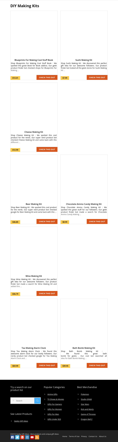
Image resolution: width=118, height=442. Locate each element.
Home (64, 436)
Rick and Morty (87, 409)
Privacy (84, 436)
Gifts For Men (53, 414)
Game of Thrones (88, 414)
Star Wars (85, 404)
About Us (102, 436)
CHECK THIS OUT (47, 77)
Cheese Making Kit (33, 132)
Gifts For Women (54, 409)
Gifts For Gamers (54, 404)
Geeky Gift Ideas (21, 421)
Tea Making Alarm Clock (34, 348)
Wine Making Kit (33, 276)
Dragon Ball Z (86, 419)
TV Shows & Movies (55, 399)
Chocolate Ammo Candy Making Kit (84, 204)
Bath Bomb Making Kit (84, 348)
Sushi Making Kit (83, 60)
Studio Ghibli (86, 399)
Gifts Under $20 (54, 419)
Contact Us (93, 436)
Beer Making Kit (34, 204)
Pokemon (85, 394)
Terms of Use (74, 436)
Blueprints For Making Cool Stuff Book (33, 60)
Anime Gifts (52, 394)
